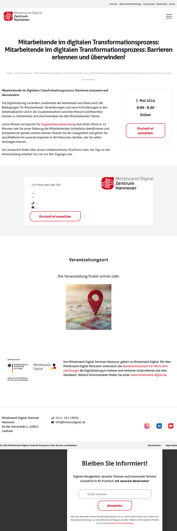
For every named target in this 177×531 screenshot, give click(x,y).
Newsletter (161, 4)
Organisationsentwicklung (58, 124)
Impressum (171, 445)
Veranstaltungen (23, 73)
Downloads (149, 4)
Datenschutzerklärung (122, 523)
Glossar (113, 4)
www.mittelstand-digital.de (149, 375)
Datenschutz (154, 445)
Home (9, 73)
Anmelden (114, 506)
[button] (114, 450)
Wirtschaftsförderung (130, 4)
